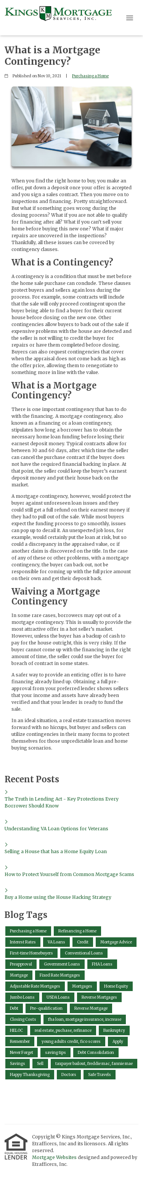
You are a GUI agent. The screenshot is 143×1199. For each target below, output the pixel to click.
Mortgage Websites (55, 1157)
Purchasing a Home (90, 76)
